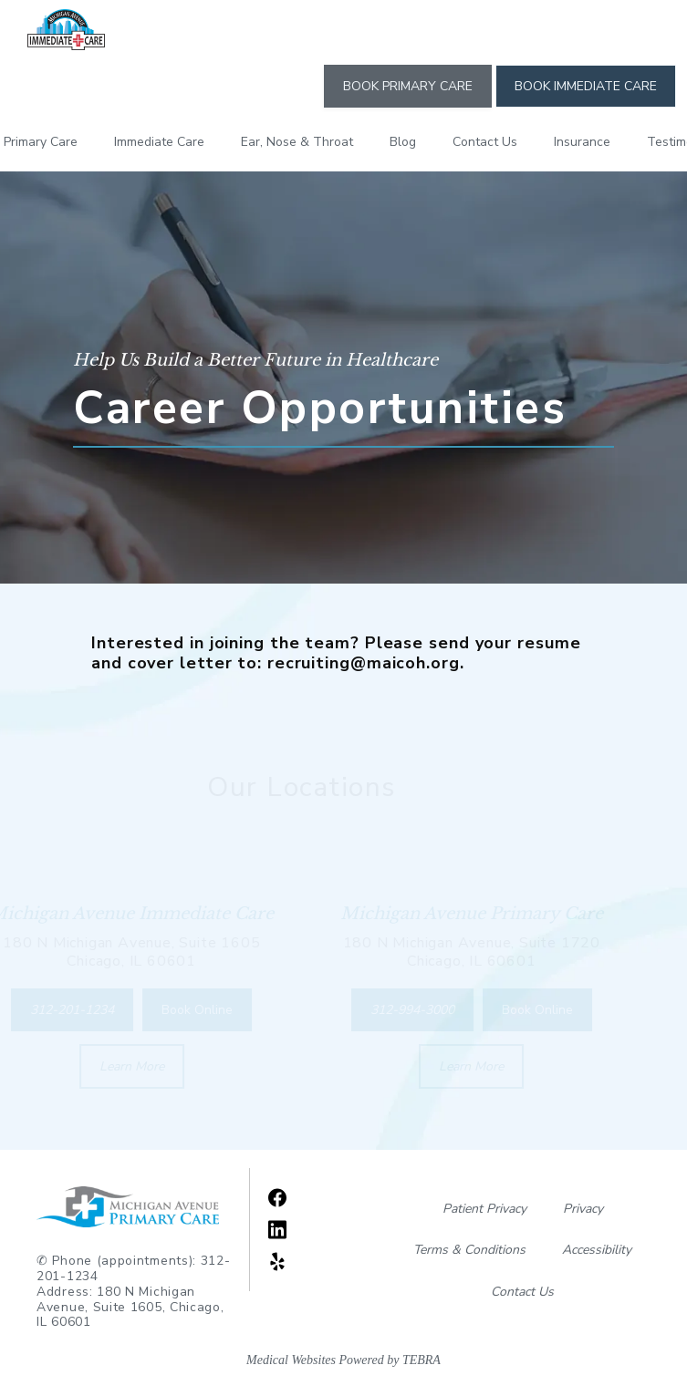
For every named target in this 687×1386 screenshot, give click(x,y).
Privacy (583, 1208)
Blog (403, 141)
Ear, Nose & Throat (297, 141)
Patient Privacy (484, 1208)
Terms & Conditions (469, 1249)
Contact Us (485, 141)
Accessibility (596, 1249)
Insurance (582, 141)
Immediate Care (159, 141)
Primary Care (41, 141)
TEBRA (421, 1360)
